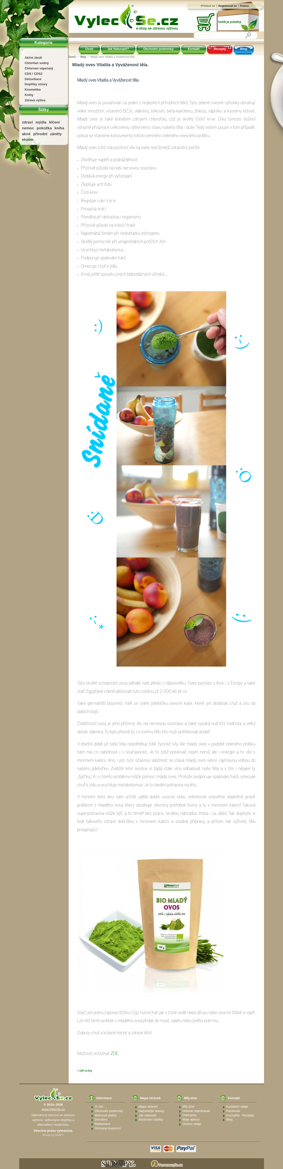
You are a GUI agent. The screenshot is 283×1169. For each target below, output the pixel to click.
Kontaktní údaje (237, 1106)
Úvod (89, 49)
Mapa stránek (148, 1106)
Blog (243, 49)
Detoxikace (33, 79)
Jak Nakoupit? (118, 49)
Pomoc (244, 5)
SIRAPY (59, 1135)
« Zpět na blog (84, 1070)
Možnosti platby (106, 1115)
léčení (54, 122)
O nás (99, 1106)
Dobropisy (189, 1115)
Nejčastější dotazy (151, 1111)
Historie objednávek (196, 1111)
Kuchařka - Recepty (240, 1115)
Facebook (233, 1111)
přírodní (40, 134)
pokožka (44, 128)
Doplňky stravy (36, 84)
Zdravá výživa (35, 100)
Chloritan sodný (37, 63)
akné (26, 134)
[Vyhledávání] (220, 35)
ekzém (27, 139)
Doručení (101, 1119)
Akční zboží (33, 57)
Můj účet (188, 1106)
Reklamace (103, 1124)
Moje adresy (191, 1119)
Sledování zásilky (151, 1119)
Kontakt (193, 49)
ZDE (114, 1053)
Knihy (29, 95)
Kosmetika (33, 89)
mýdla (41, 122)
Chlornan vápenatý (39, 68)
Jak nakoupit (147, 1115)
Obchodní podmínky (158, 49)
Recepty (220, 49)
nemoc (28, 128)
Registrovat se (227, 5)
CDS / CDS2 (33, 73)
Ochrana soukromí (108, 1128)
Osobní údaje (191, 1124)
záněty (56, 134)
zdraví (27, 122)
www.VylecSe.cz (53, 1109)
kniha (59, 128)
